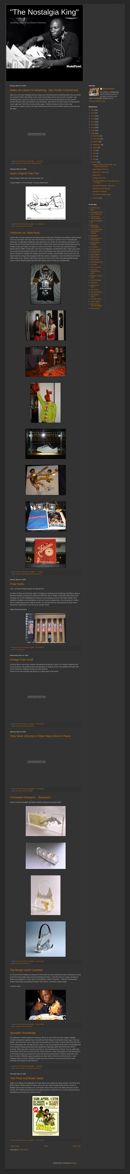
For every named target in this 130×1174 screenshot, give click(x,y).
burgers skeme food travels (24, 1026)
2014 (93, 116)
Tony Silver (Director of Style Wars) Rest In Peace (40, 736)
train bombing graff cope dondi (25, 726)
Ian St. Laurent (95, 267)
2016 (93, 110)
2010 (93, 127)
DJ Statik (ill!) (95, 252)
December (96, 136)
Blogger (73, 1163)
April (94, 159)
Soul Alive (94, 283)
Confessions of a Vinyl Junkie (96, 239)
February (96, 198)
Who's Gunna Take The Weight (96, 305)
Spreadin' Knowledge (23, 1032)
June (94, 153)
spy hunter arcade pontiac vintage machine (29, 163)
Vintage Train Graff (21, 659)
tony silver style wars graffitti (24, 791)
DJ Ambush (94, 247)
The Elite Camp (96, 299)
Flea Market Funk (96, 262)
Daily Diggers (95, 254)
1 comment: (40, 572)
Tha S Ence (94, 289)
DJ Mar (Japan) (96, 249)
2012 (93, 122)
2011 (93, 125)
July (94, 150)
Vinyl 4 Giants (95, 301)
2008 (93, 133)
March (95, 162)
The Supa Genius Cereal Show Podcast (96, 231)
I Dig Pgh (94, 264)
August (95, 147)
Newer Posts (15, 1146)
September (97, 145)
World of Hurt (95, 308)
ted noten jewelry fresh (22, 963)
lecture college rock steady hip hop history (28, 1068)
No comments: (40, 224)
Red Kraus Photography (95, 226)
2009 (93, 130)
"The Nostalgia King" (44, 12)
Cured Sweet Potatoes (95, 243)
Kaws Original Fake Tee (24, 173)
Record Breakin (96, 280)
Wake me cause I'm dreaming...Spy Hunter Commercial (44, 90)
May (94, 156)
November (96, 139)
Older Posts (77, 1146)
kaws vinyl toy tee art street (24, 226)
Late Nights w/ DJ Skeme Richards (96, 213)
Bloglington (94, 236)
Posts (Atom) (23, 1150)
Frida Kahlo (17, 584)
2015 (93, 113)
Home (46, 1146)
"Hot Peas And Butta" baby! (27, 1078)
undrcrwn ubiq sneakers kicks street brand (28, 574)
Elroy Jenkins (95, 259)
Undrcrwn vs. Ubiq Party (25, 232)
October (96, 142)
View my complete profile (97, 101)
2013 (93, 119)
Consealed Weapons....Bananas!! (30, 797)
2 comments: (40, 161)
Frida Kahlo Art (20, 649)
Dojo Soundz (95, 257)
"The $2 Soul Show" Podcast (96, 217)
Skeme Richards (108, 89)
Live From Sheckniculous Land (95, 271)
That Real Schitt (96, 292)
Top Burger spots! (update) (26, 969)
